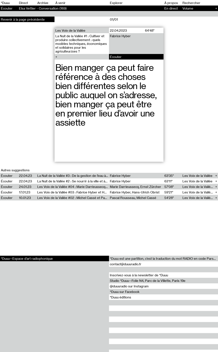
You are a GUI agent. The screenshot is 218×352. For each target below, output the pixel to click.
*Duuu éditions (120, 297)
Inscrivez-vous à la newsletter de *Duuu (139, 275)
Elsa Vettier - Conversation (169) (43, 8)
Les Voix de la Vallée (70, 30)
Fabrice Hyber (120, 36)
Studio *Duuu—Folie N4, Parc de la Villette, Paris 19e (147, 280)
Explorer (116, 3)
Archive (42, 3)
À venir (60, 3)
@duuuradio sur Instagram (129, 286)
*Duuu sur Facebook (124, 292)
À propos (171, 3)
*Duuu (5, 3)
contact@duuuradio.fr (125, 264)
